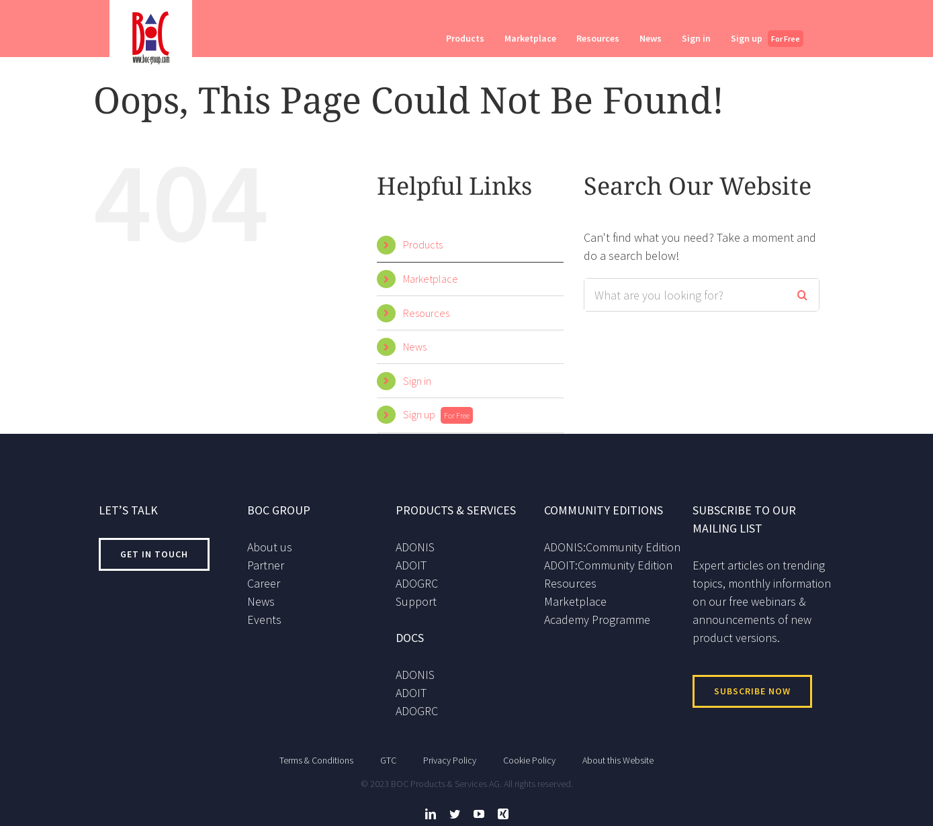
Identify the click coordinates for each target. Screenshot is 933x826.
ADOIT (411, 565)
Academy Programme (597, 619)
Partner (265, 565)
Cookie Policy (529, 760)
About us (269, 547)
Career (263, 583)
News (415, 346)
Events (264, 619)
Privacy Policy (449, 760)
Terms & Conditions (316, 760)
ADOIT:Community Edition (608, 565)
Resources (426, 313)
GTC (388, 760)
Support (416, 601)
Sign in (417, 380)
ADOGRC (417, 583)
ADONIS (415, 547)
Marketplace (430, 278)
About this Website (618, 760)
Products (423, 244)
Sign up (438, 414)
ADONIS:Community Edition (612, 547)
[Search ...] (684, 295)
